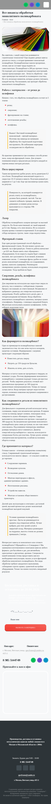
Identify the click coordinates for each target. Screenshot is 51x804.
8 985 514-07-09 (11, 660)
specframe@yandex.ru (35, 650)
